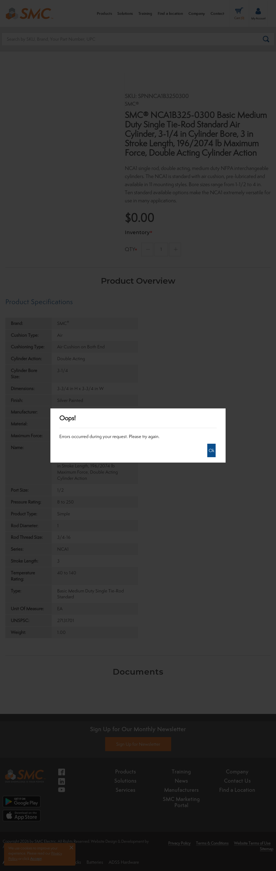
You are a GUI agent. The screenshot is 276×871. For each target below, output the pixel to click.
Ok (211, 450)
